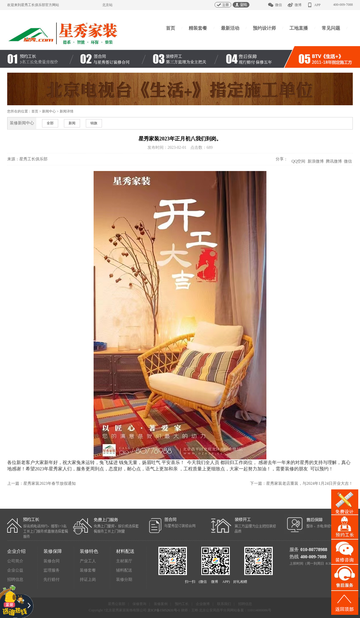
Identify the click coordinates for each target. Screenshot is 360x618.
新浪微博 (315, 161)
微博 (298, 5)
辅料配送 (124, 570)
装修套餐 (88, 570)
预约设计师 (264, 28)
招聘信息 (15, 579)
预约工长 (182, 604)
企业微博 (203, 604)
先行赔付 (51, 579)
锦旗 (93, 123)
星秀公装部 (116, 604)
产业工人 (88, 561)
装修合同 (51, 561)
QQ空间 (298, 161)
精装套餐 (198, 28)
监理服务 (51, 570)
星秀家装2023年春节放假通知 (49, 483)
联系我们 (224, 604)
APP (317, 5)
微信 (278, 5)
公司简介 (15, 561)
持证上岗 (88, 579)
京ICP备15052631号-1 (163, 610)
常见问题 (331, 28)
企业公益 (15, 570)
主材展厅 (124, 561)
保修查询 (139, 604)
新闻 (72, 123)
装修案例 (161, 604)
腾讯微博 (334, 161)
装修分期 (124, 579)
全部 (50, 123)
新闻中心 (49, 111)
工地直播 (298, 28)
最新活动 (230, 28)
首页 (170, 28)
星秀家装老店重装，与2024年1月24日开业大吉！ (309, 483)
